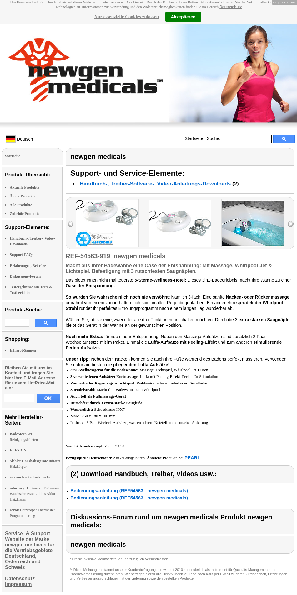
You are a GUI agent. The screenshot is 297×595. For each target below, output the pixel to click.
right (291, 224)
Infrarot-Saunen (23, 350)
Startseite (194, 138)
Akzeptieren (183, 16)
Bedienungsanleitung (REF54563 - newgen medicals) (129, 490)
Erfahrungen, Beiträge (28, 266)
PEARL (192, 457)
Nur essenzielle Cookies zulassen (126, 16)
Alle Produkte (21, 205)
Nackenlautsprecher (31, 477)
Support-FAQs (21, 255)
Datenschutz (230, 7)
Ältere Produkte (23, 196)
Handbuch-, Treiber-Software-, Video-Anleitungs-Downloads (155, 184)
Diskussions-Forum (25, 276)
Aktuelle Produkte (24, 187)
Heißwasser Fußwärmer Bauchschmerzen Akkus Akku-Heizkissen (35, 494)
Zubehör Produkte (24, 213)
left (70, 224)
